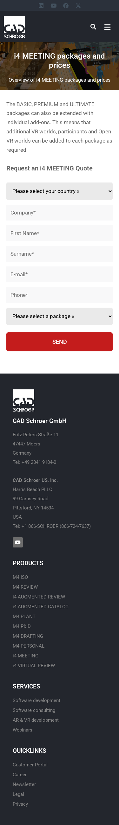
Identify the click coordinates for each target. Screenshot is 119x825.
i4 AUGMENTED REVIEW (39, 597)
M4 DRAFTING (28, 636)
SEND (59, 341)
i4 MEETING (25, 656)
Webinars (22, 730)
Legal (18, 794)
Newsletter (24, 784)
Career (20, 774)
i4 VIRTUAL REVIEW (34, 665)
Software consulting (34, 710)
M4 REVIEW (25, 587)
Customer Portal (30, 765)
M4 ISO (20, 577)
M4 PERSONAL (28, 646)
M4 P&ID (22, 626)
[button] (107, 27)
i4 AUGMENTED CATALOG (41, 607)
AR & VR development (36, 720)
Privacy (20, 804)
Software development (36, 700)
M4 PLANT (24, 616)
